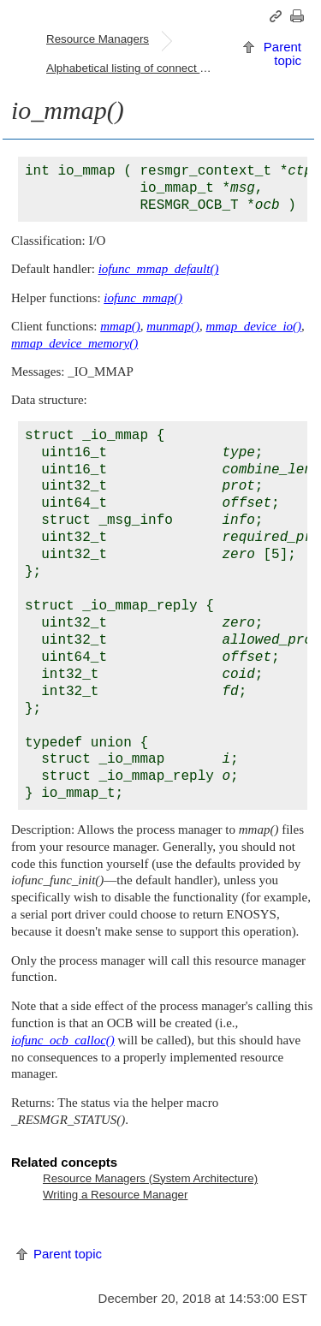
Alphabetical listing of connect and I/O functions (137, 68)
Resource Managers (97, 39)
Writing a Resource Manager (115, 1194)
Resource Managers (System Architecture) (150, 1178)
